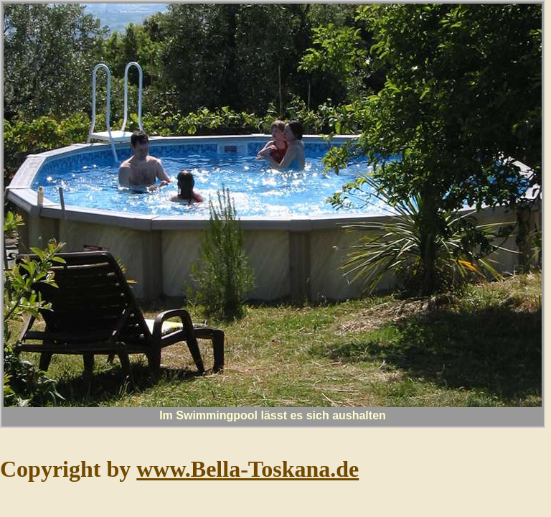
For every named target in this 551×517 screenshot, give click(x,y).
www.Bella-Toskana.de (247, 469)
